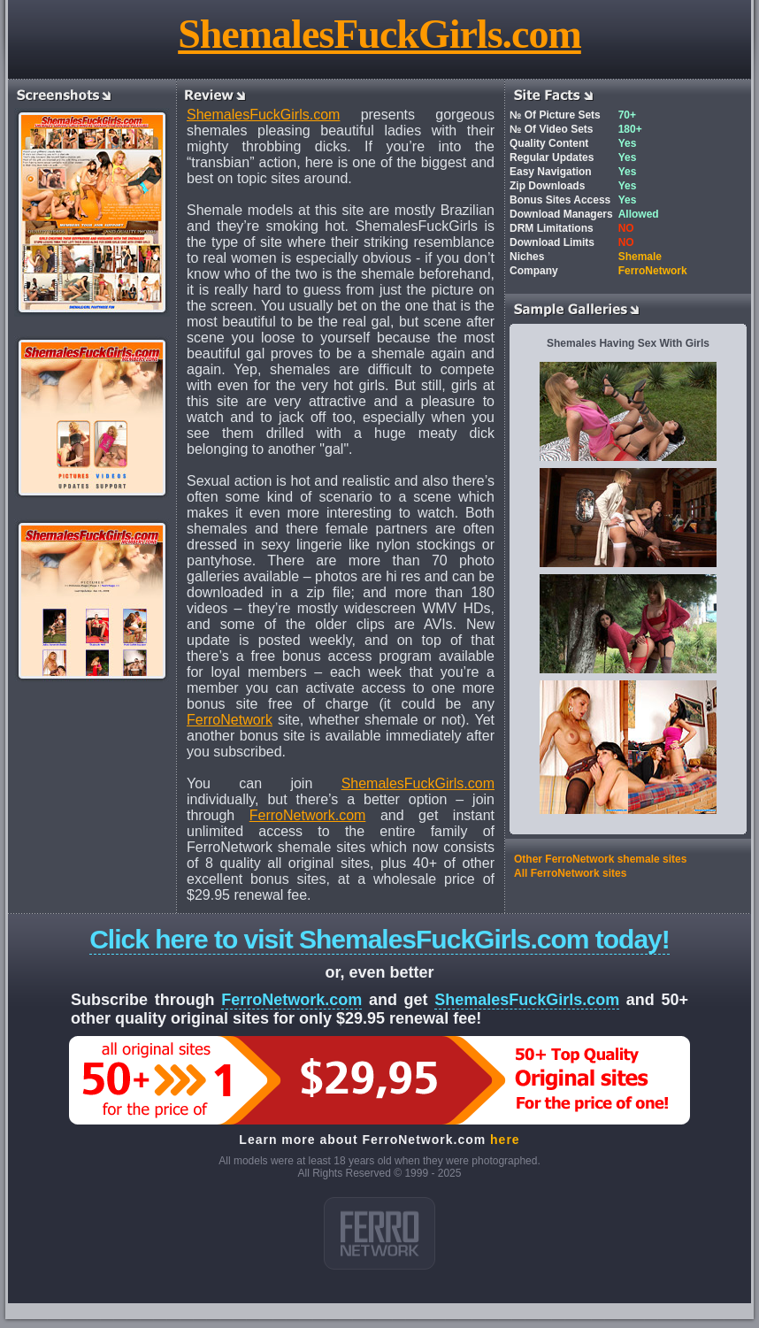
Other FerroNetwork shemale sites (600, 859)
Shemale (640, 256)
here (505, 1139)
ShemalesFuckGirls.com (379, 34)
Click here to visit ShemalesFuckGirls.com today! (379, 939)
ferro (379, 1233)
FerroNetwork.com (307, 815)
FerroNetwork (229, 719)
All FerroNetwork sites (570, 873)
